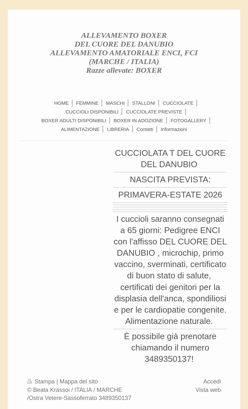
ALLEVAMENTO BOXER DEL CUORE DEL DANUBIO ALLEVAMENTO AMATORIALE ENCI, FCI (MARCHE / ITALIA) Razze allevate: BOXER (124, 52)
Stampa (42, 381)
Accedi (212, 381)
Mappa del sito (79, 381)
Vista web (208, 390)
